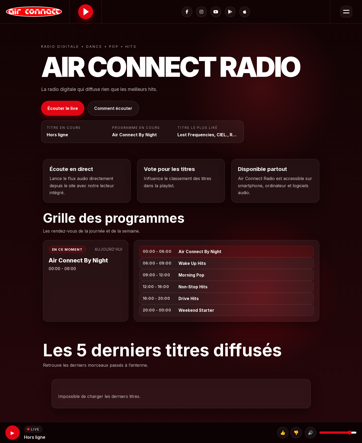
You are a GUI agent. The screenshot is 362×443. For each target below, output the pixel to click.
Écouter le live (62, 108)
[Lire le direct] (85, 11)
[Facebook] (187, 11)
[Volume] (338, 432)
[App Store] (244, 11)
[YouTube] (215, 11)
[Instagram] (201, 11)
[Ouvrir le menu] (346, 12)
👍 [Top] (282, 432)
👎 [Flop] (296, 432)
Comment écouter (113, 108)
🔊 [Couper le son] (310, 432)
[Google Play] (230, 11)
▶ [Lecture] (12, 433)
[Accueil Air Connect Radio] (34, 11)
